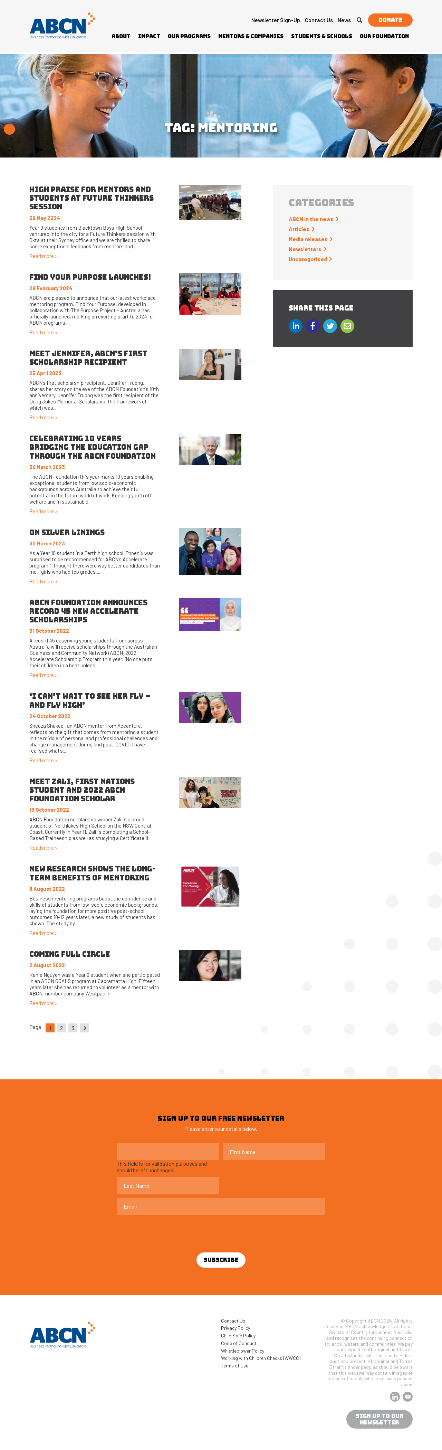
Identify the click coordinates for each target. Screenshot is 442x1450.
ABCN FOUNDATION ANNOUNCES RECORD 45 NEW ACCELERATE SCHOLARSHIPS (88, 611)
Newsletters (305, 249)
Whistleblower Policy (242, 1351)
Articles (299, 229)
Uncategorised (308, 259)
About (121, 36)
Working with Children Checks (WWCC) (260, 1358)
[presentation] (169, 1232)
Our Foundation (384, 36)
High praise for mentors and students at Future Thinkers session (91, 198)
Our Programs (189, 36)
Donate (390, 19)
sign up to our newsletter (380, 1419)
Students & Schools (321, 36)
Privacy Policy (235, 1328)
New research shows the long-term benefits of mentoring (92, 873)
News (344, 20)
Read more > (43, 256)
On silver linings (67, 532)
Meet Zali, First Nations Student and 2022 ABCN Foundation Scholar (82, 790)
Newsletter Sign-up (275, 20)
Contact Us (319, 20)
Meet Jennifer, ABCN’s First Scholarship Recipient (88, 358)
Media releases (308, 239)
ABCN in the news (311, 219)
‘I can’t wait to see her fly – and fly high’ (89, 700)
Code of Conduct (239, 1343)
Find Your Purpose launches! (90, 277)
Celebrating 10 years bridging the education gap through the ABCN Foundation (93, 447)
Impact (149, 36)
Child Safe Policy (238, 1335)
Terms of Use (234, 1365)
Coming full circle (69, 954)
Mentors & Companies (251, 36)
